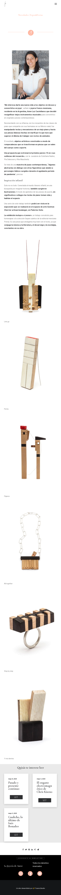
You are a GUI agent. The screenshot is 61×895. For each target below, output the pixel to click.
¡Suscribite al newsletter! (30, 858)
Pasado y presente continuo (13, 786)
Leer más (16, 797)
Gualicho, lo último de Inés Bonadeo (15, 821)
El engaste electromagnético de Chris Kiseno (44, 787)
